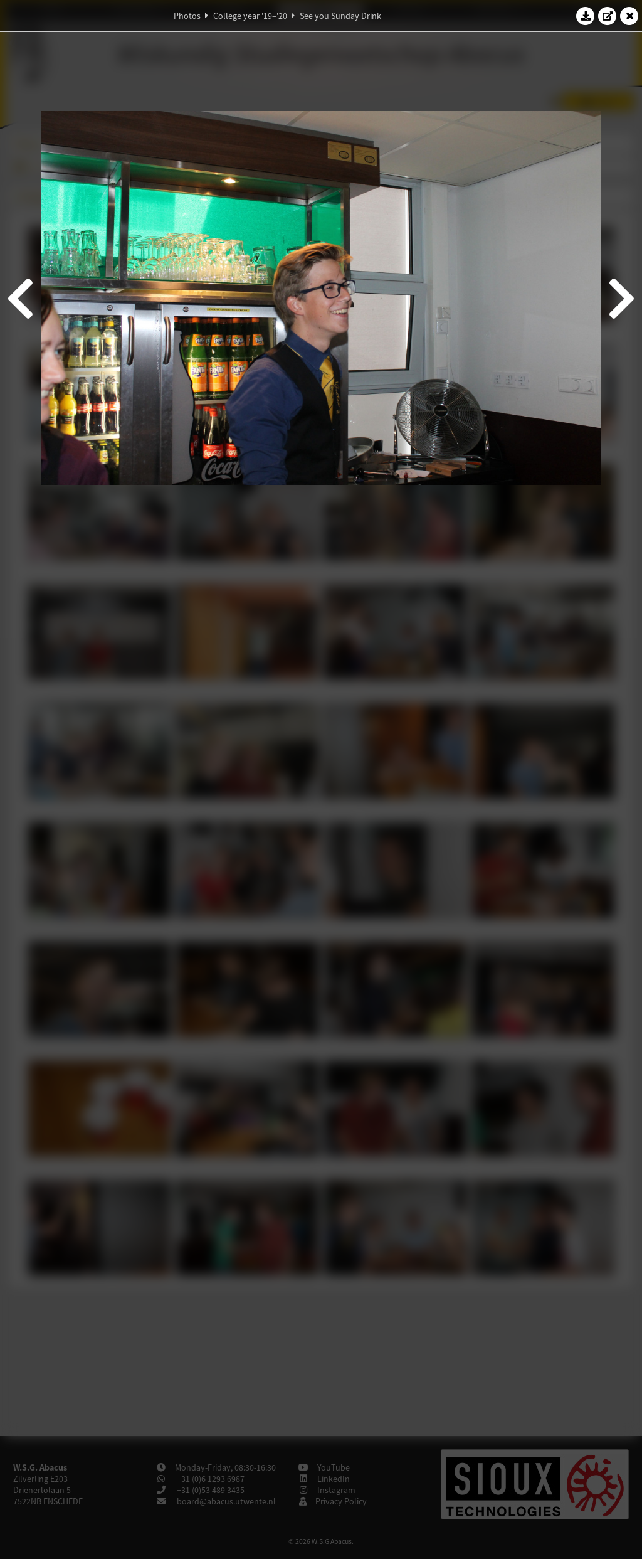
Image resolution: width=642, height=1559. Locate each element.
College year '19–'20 (250, 15)
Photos (187, 15)
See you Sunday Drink (340, 15)
